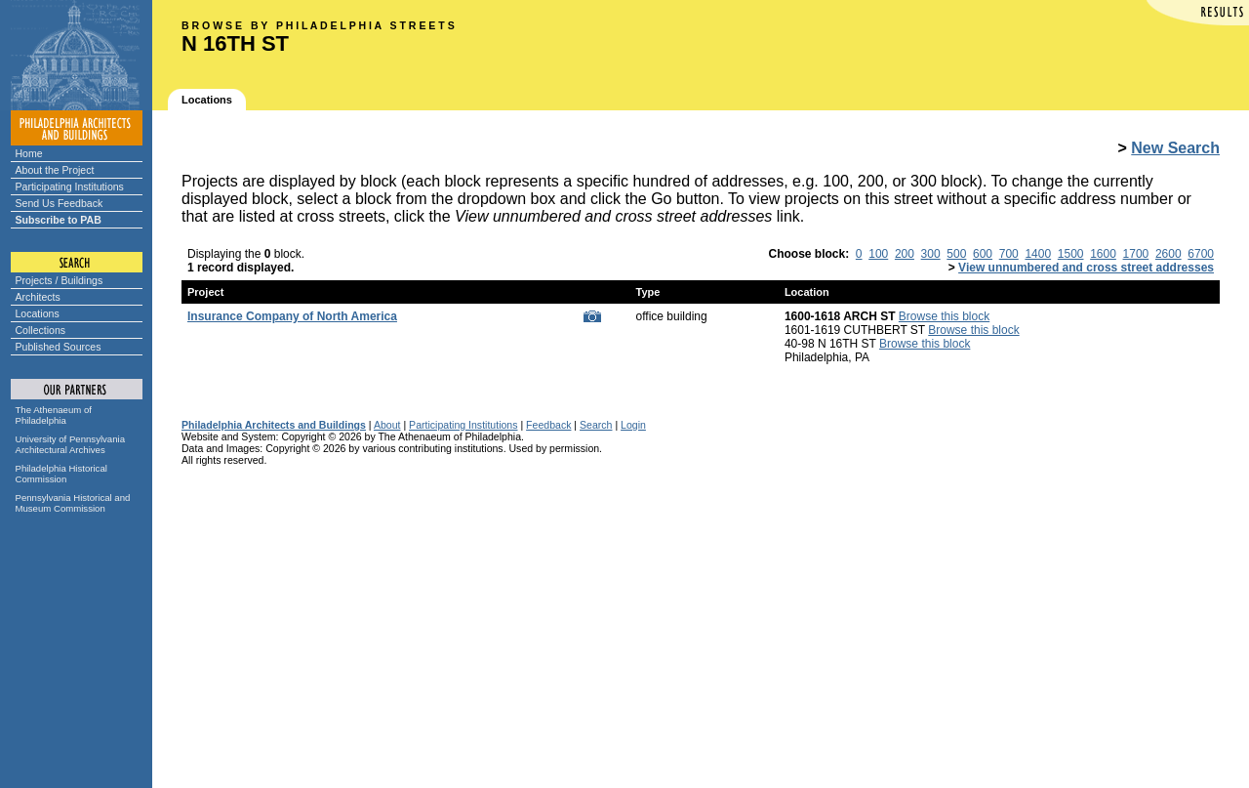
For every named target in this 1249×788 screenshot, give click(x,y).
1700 (1136, 254)
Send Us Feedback (59, 203)
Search (596, 425)
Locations (38, 313)
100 (878, 254)
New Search (1175, 148)
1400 (1038, 254)
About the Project (55, 170)
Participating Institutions (70, 186)
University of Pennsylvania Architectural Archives (71, 444)
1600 (1103, 254)
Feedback (548, 425)
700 (1009, 254)
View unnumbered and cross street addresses (1086, 267)
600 (982, 254)
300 (931, 254)
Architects (38, 297)
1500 (1071, 254)
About (387, 425)
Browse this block (944, 316)
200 (904, 254)
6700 (1201, 254)
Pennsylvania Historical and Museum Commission (73, 503)
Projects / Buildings (59, 280)
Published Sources (58, 347)
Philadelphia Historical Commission (61, 473)
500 (956, 254)
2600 (1168, 254)
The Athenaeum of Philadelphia (54, 415)
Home (29, 153)
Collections (41, 330)
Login (633, 425)
